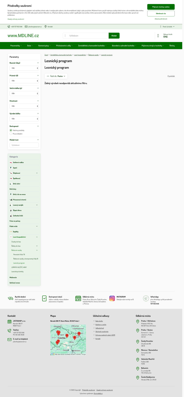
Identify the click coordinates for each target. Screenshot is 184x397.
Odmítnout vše (161, 13)
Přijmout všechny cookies (161, 7)
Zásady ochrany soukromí (104, 390)
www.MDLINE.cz (23, 35)
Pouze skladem (16, 133)
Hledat (114, 35)
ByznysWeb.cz (98, 393)
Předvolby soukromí (88, 390)
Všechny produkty (17, 130)
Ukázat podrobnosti (161, 19)
